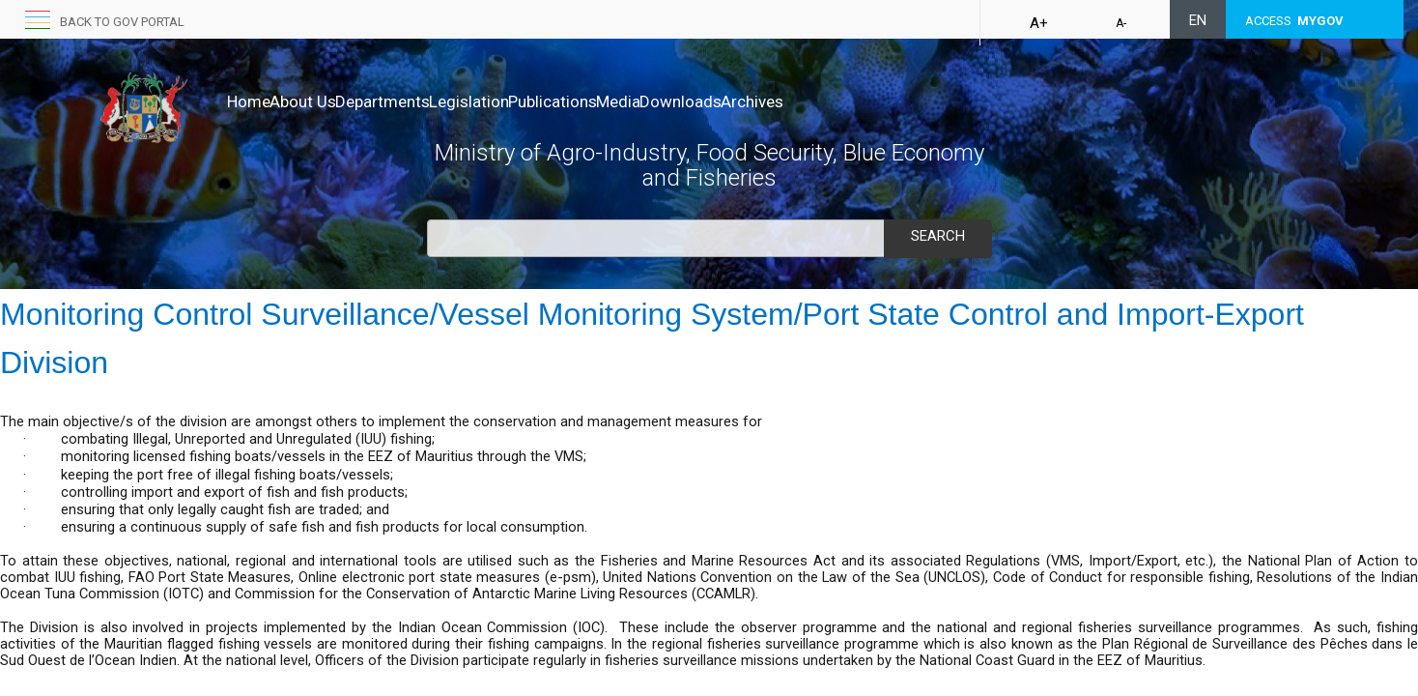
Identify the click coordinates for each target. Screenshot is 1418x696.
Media (719, 101)
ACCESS (1294, 21)
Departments (423, 101)
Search (938, 236)
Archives (894, 101)
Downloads (802, 101)
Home (248, 101)
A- (1121, 23)
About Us (323, 101)
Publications (633, 101)
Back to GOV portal (122, 21)
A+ (1039, 23)
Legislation (530, 101)
